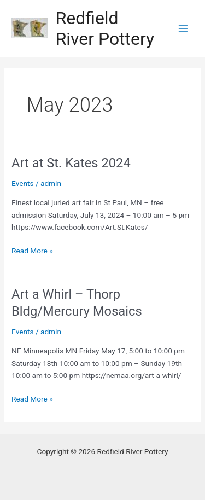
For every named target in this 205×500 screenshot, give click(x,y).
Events (22, 183)
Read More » (32, 251)
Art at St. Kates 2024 (71, 163)
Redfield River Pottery (105, 28)
